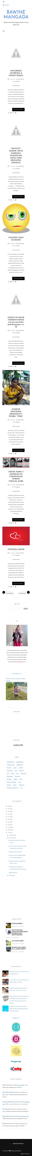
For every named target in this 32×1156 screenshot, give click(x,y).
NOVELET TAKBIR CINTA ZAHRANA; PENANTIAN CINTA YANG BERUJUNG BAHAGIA (16, 156)
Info (17, 773)
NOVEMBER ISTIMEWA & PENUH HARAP (16, 73)
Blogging (9, 767)
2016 (9, 829)
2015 (9, 832)
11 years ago (12, 79)
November (11, 837)
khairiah (4, 1123)
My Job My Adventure (11, 782)
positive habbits (20, 1085)
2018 (9, 824)
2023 (9, 811)
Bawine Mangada (16, 15)
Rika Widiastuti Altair (8, 1092)
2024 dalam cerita (24, 1116)
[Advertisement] (17, 897)
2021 (9, 816)
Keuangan (9, 779)
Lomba (20, 779)
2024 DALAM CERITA (18, 941)
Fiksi (16, 770)
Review (15, 785)
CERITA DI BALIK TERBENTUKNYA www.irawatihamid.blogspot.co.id (16, 322)
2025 (9, 806)
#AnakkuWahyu (19, 762)
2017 (9, 827)
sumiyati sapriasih (7, 1101)
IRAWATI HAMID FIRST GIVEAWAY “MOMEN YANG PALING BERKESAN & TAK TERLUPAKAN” (18, 1009)
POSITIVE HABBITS (17, 923)
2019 (9, 822)
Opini (20, 782)
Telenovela (21, 785)
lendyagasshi (6, 1109)
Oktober (11, 875)
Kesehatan (17, 776)
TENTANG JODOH (16, 549)
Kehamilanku (10, 776)
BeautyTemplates (16, 1151)
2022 (9, 814)
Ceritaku (21, 767)
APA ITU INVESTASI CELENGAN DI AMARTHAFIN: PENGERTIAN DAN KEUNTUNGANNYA (20, 932)
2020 (9, 819)
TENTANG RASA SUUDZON (15, 851)
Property (9, 785)
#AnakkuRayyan (10, 762)
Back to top (25, 1153)
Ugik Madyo (5, 1116)
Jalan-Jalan (23, 773)
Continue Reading (18, 109)
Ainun (3, 1085)
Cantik (14, 767)
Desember (11, 835)
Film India (21, 770)
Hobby (12, 773)
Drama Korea (10, 770)
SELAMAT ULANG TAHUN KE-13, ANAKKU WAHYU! (19, 948)
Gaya (8, 773)
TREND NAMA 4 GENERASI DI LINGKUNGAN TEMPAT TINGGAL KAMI (16, 476)
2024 (9, 808)
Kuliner (15, 779)
